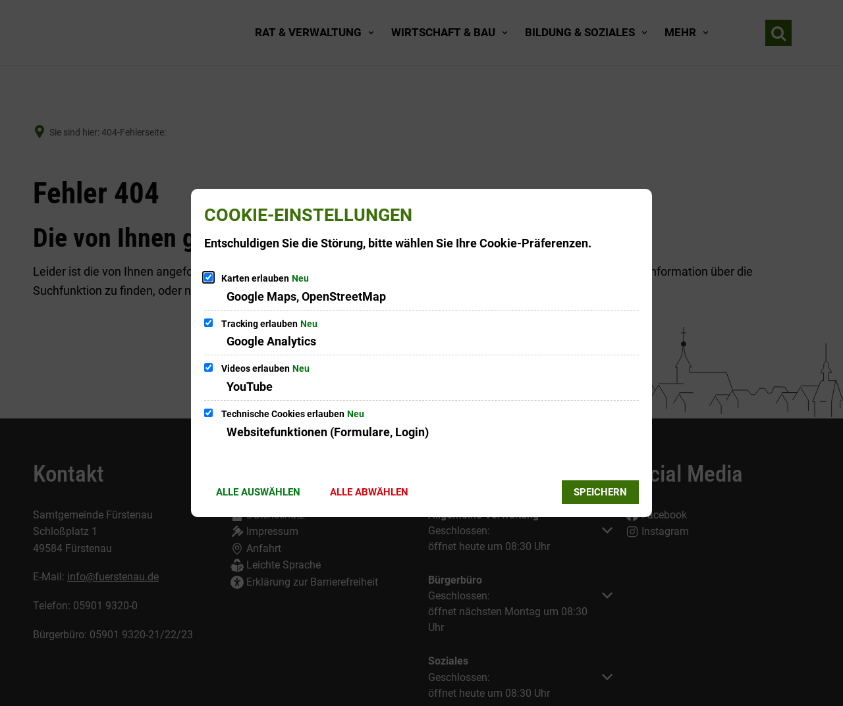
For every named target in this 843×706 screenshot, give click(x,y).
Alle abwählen (369, 492)
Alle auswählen (258, 492)
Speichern (600, 492)
